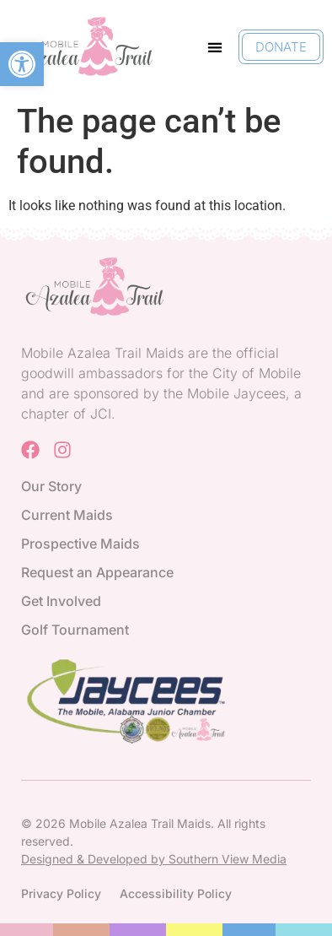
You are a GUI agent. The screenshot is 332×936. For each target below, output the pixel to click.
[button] (22, 64)
